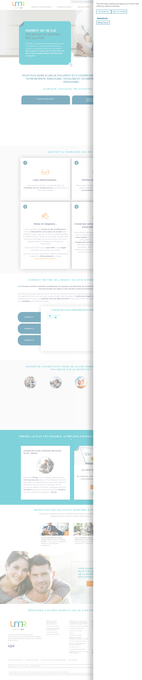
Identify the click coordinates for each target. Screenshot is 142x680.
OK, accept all (103, 11)
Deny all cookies (119, 11)
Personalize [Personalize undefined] (102, 18)
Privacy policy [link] (103, 22)
